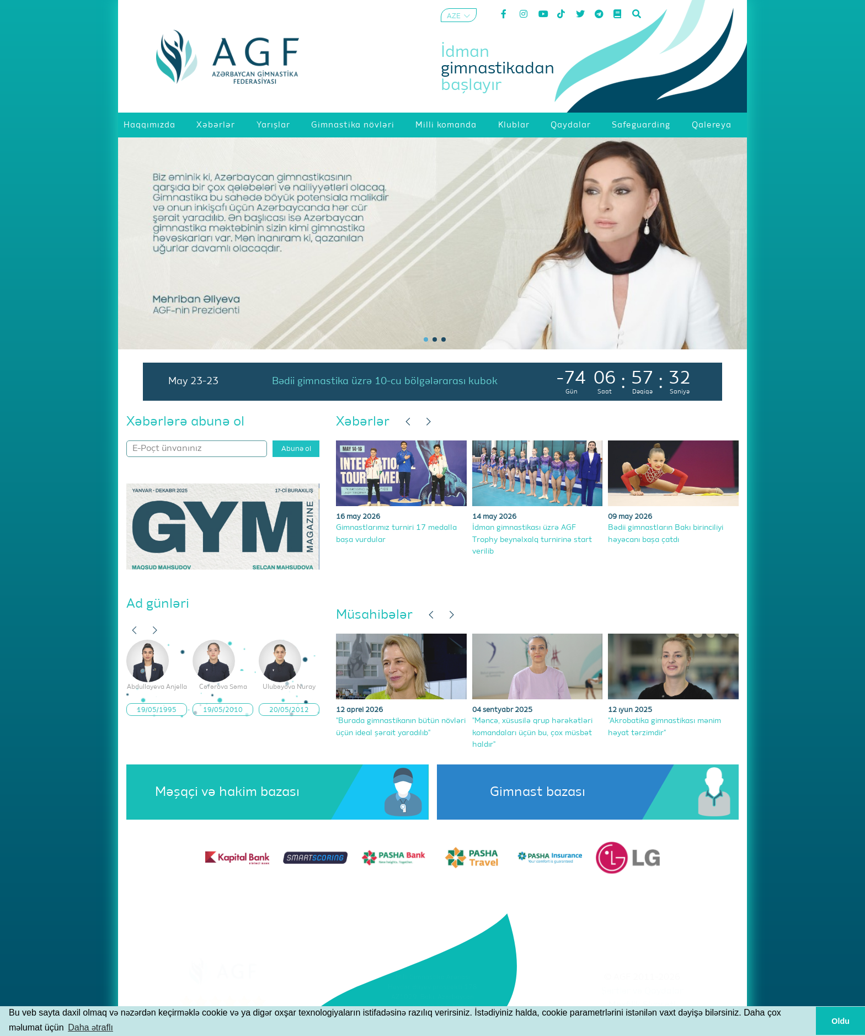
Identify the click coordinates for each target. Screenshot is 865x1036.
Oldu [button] (840, 1021)
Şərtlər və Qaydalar (642, 991)
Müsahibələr (374, 614)
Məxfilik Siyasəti (642, 1005)
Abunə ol (296, 449)
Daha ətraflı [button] (90, 1027)
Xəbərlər (362, 421)
